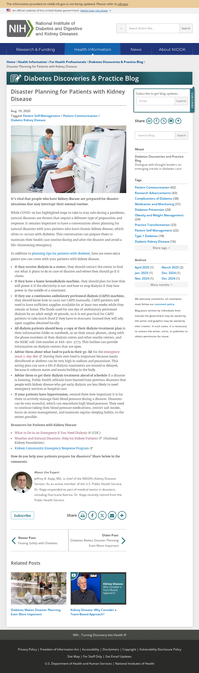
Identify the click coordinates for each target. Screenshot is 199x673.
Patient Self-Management (41, 116)
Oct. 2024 (168, 278)
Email (112, 515)
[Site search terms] (153, 28)
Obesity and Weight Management (159, 215)
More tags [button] (160, 248)
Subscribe (22, 515)
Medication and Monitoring (154, 204)
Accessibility (90, 649)
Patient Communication (80, 116)
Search (186, 28)
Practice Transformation (152, 225)
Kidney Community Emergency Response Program (52, 448)
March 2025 (170, 267)
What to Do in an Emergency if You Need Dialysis (51, 433)
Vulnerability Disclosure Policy (160, 649)
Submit (181, 101)
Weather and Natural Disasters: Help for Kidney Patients (56, 438)
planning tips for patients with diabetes (61, 253)
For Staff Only (92, 656)
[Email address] (155, 101)
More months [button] (160, 285)
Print (82, 515)
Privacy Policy (27, 649)
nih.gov (123, 4)
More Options (122, 515)
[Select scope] (121, 28)
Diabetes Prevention (149, 209)
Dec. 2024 (169, 273)
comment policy (164, 304)
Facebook (92, 515)
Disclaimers (111, 649)
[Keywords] (155, 135)
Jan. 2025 (141, 273)
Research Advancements (153, 193)
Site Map (73, 656)
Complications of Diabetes (153, 198)
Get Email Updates (118, 656)
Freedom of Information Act (59, 649)
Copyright (129, 649)
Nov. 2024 (142, 278)
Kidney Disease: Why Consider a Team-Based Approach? (93, 612)
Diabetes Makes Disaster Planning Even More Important (36, 612)
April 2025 (142, 267)
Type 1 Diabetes (146, 236)
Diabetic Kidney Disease (28, 120)
